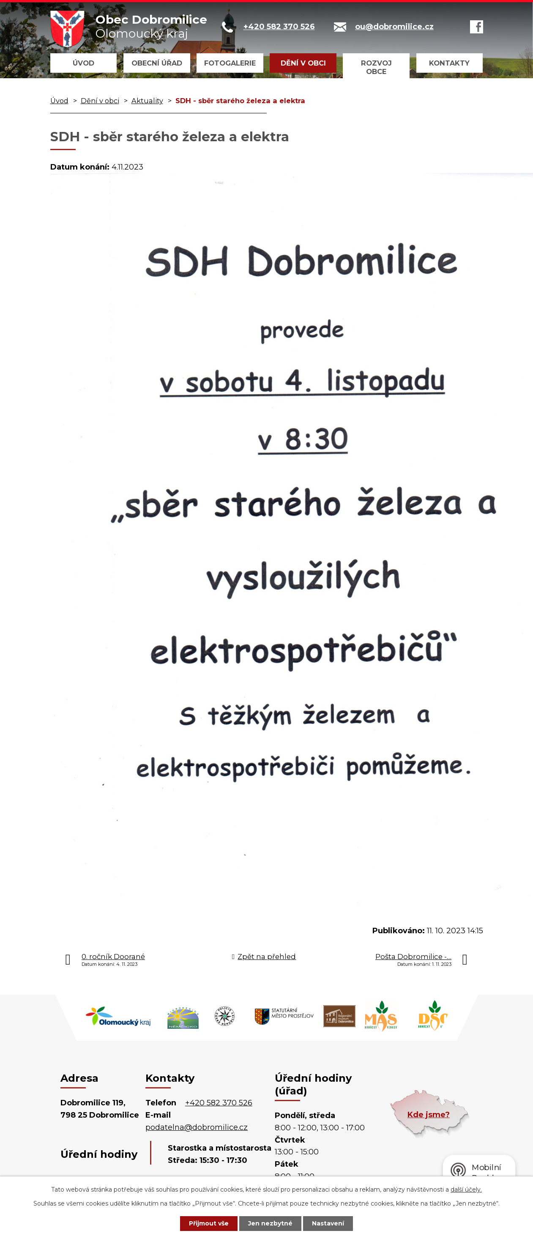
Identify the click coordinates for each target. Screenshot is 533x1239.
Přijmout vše (209, 1223)
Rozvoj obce (376, 67)
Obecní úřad (156, 63)
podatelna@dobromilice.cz (196, 1127)
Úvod (83, 63)
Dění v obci (303, 63)
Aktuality (147, 100)
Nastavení (328, 1223)
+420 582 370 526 (218, 1102)
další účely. (466, 1189)
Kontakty (449, 63)
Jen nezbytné (270, 1223)
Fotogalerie (230, 63)
